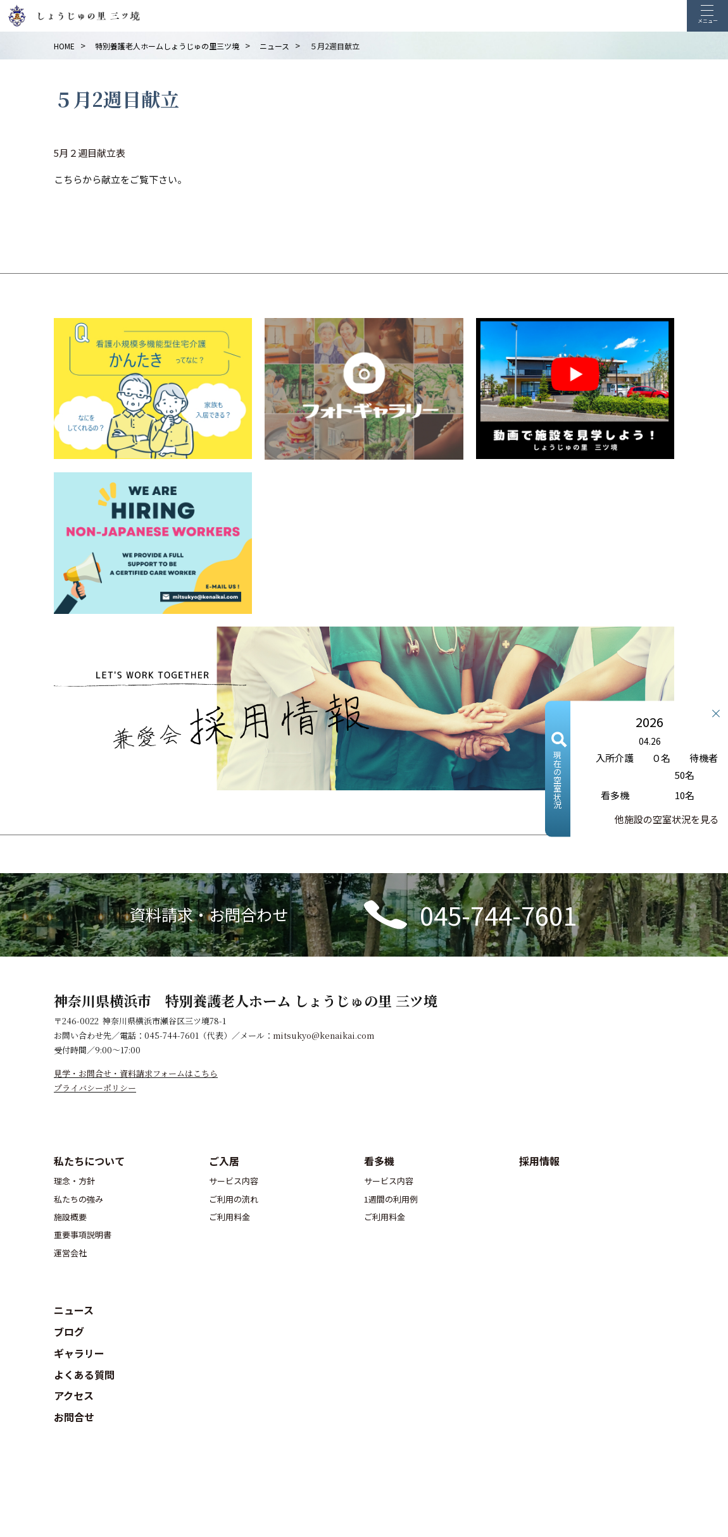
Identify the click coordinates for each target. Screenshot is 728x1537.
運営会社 (70, 1253)
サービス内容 (233, 1181)
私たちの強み (78, 1199)
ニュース (74, 1310)
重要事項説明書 (82, 1234)
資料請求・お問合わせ (209, 914)
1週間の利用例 (391, 1199)
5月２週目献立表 (89, 152)
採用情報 (539, 1160)
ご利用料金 (229, 1217)
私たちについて (89, 1160)
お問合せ (74, 1416)
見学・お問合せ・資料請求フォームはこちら (136, 1073)
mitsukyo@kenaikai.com (323, 1035)
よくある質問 (84, 1374)
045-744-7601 (498, 915)
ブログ (69, 1331)
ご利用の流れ (233, 1199)
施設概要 (70, 1217)
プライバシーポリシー (95, 1088)
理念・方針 (74, 1181)
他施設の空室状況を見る (667, 818)
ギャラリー (79, 1353)
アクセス (74, 1395)
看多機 (379, 1160)
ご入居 (224, 1160)
